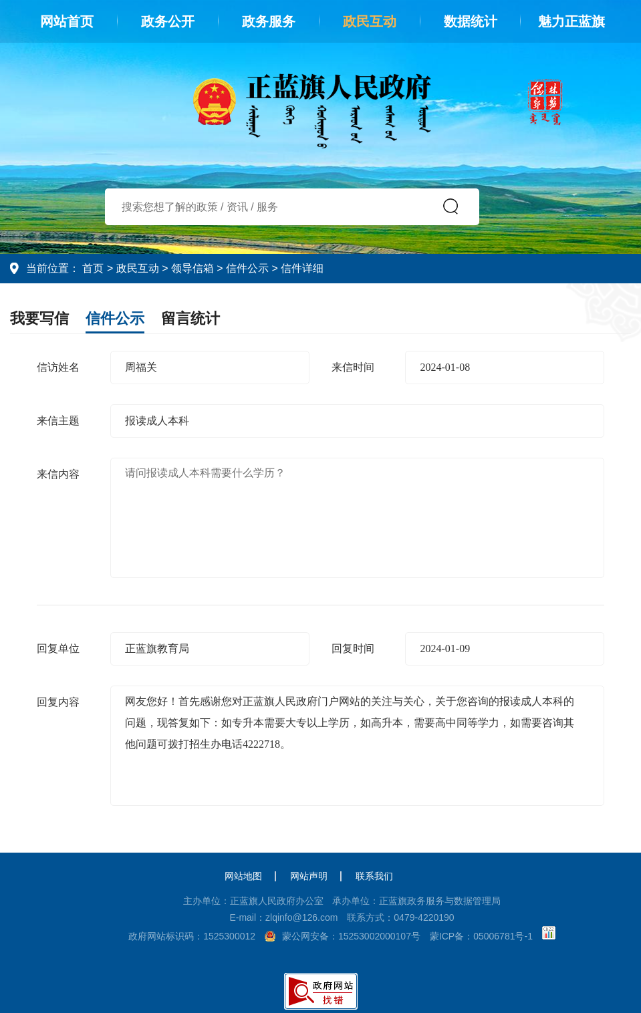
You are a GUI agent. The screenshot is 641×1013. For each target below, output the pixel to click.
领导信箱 (192, 268)
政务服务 (268, 21)
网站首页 (67, 21)
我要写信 (39, 318)
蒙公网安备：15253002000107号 (351, 936)
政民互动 (369, 21)
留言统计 (190, 318)
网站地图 (243, 876)
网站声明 (309, 876)
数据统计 (470, 21)
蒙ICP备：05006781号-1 (481, 936)
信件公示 (247, 268)
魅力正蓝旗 (571, 21)
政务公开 (168, 21)
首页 (93, 268)
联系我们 (374, 876)
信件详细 (302, 268)
